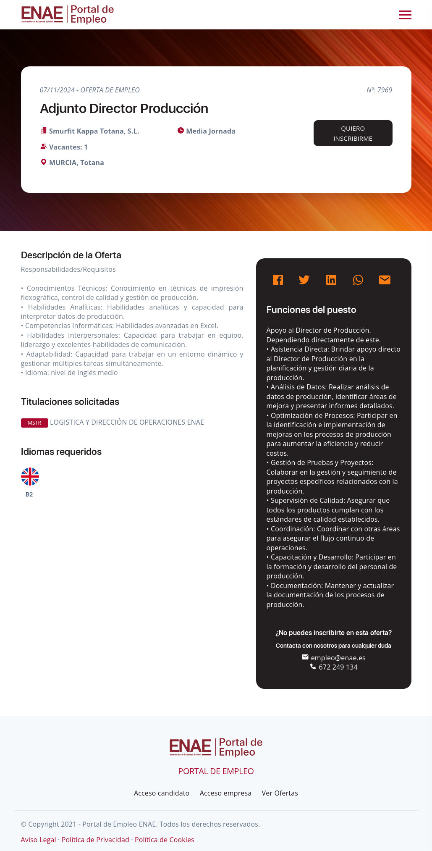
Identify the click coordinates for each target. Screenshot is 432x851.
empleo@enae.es (333, 657)
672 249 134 (333, 667)
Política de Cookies (164, 839)
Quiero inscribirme (352, 133)
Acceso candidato (161, 793)
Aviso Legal (38, 839)
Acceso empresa (226, 793)
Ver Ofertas (280, 793)
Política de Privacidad (95, 839)
